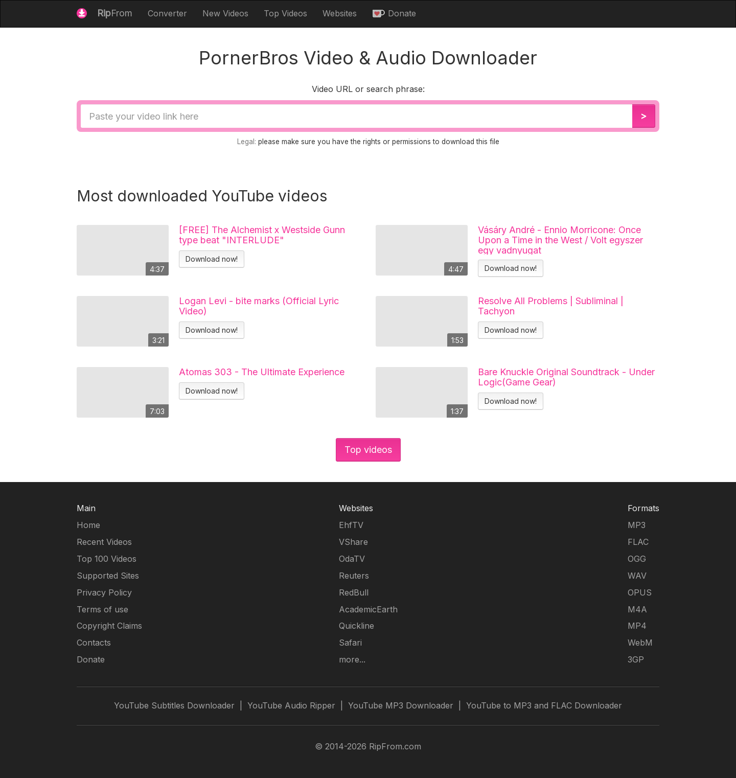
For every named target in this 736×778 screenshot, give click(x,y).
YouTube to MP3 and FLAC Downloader (544, 705)
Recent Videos (104, 542)
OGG (637, 559)
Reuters (354, 575)
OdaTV (352, 559)
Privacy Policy (104, 592)
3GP (636, 659)
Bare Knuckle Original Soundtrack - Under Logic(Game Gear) (566, 377)
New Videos (225, 13)
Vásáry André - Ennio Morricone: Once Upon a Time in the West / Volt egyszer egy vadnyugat (560, 240)
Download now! (212, 259)
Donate (394, 13)
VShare (353, 542)
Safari (350, 642)
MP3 (637, 525)
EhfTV (351, 525)
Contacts (94, 642)
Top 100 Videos (106, 559)
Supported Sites (108, 575)
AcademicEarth (368, 609)
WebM (640, 642)
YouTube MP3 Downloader (400, 705)
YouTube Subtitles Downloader (174, 705)
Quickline (356, 626)
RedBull (354, 592)
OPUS (640, 592)
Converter (167, 13)
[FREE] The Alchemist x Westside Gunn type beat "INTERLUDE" (262, 235)
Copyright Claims (109, 626)
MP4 (637, 626)
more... (352, 659)
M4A (637, 609)
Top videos (368, 449)
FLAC (638, 542)
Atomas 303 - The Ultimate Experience (261, 372)
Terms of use (102, 609)
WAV (637, 575)
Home (88, 525)
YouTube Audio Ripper (291, 705)
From (104, 13)
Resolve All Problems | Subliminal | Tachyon (551, 306)
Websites (340, 13)
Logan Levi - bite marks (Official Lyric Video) (259, 306)
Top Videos (285, 13)
